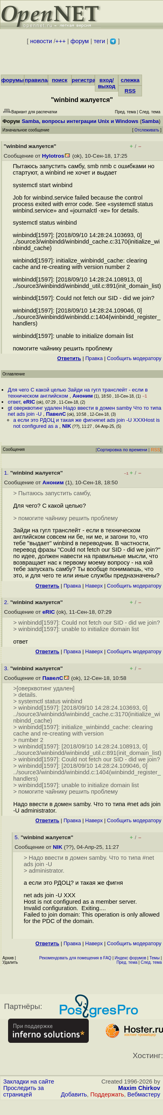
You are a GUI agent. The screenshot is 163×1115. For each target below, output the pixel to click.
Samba (150, 121)
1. (7, 473)
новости (41, 41)
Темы (154, 958)
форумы (12, 80)
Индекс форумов (130, 958)
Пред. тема (127, 962)
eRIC (29, 402)
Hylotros (53, 156)
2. (7, 602)
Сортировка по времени (122, 449)
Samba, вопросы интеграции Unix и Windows (80, 121)
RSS (130, 91)
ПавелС (56, 414)
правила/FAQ (42, 80)
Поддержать (107, 1094)
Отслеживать (146, 130)
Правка (93, 358)
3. (7, 668)
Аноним (82, 396)
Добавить (74, 1094)
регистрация (88, 80)
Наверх (94, 586)
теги (99, 41)
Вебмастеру (143, 1094)
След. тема (151, 962)
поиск (59, 80)
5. (18, 837)
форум (80, 41)
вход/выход (106, 83)
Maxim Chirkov (139, 1088)
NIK (66, 426)
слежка (130, 80)
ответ (14, 402)
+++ (60, 41)
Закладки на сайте (28, 1081)
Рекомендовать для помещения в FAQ (75, 958)
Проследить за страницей (23, 1091)
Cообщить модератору (134, 358)
